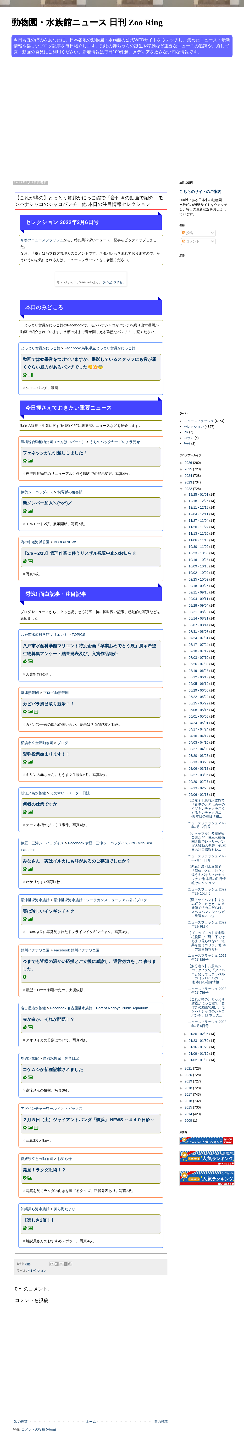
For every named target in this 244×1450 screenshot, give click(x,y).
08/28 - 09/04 (199, 605)
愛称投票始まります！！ (46, 754)
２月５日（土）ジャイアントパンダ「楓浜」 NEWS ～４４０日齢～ (88, 1119)
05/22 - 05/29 (199, 697)
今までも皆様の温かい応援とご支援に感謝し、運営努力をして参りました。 (89, 965)
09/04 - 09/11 (199, 599)
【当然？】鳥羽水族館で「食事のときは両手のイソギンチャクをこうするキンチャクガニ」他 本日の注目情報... (206, 808)
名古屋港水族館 (33, 1008)
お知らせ (64, 1159)
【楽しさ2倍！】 (39, 1220)
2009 (189, 1120)
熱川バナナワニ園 (35, 950)
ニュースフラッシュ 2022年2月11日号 (207, 858)
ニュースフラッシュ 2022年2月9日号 (207, 924)
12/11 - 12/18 (199, 507)
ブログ (62, 743)
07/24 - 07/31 (199, 638)
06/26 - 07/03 (199, 664)
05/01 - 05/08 (199, 716)
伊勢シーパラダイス (37, 492)
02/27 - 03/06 (199, 775)
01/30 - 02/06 (199, 1034)
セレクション (37, 1270)
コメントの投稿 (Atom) (39, 1429)
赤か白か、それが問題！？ (48, 1019)
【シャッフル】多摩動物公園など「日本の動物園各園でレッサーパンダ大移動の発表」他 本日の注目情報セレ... (207, 841)
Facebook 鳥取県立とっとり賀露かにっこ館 (100, 348)
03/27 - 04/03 (199, 749)
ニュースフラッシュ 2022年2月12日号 (207, 825)
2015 (189, 1107)
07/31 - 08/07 (199, 631)
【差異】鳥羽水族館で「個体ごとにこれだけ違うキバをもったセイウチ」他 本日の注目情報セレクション (207, 874)
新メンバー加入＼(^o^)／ (47, 503)
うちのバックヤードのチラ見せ (115, 442)
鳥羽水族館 (30, 1058)
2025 (189, 469)
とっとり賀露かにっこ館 (40, 348)
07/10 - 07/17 (199, 651)
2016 (189, 1101)
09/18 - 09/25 (199, 586)
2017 (189, 1094)
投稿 (187, 233)
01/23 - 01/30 (199, 1041)
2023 (189, 482)
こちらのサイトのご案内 (200, 191)
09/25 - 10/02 (199, 579)
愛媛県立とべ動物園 (37, 1159)
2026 (189, 463)
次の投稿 (21, 1421)
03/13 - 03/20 (199, 762)
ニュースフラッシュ (199, 421)
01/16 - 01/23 (199, 1047)
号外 (187, 443)
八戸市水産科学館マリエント (44, 634)
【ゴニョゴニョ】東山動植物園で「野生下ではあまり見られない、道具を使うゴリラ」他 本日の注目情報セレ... (207, 941)
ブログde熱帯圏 (56, 693)
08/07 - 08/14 (199, 625)
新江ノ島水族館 (33, 793)
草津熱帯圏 (30, 693)
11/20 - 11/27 (199, 527)
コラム (189, 438)
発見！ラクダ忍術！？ (44, 1170)
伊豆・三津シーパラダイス (42, 843)
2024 (189, 476)
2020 (189, 1075)
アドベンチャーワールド (40, 1108)
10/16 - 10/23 (199, 560)
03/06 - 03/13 (199, 768)
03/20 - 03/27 (199, 756)
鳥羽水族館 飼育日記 (61, 1058)
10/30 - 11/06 (199, 547)
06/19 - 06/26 (199, 671)
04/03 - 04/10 (199, 742)
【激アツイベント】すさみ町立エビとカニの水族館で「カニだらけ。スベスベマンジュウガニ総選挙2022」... (206, 908)
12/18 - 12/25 (199, 501)
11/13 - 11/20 (199, 533)
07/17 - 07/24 (199, 645)
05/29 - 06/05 (199, 690)
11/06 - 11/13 (199, 540)
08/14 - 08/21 (199, 618)
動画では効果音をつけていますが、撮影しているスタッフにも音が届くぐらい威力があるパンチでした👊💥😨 (89, 363)
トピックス (74, 1108)
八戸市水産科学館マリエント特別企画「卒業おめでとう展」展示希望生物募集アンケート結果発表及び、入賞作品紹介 (89, 649)
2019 (189, 1081)
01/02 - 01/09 (199, 1060)
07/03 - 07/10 (199, 657)
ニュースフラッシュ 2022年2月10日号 (207, 891)
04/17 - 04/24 (199, 729)
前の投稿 (161, 1421)
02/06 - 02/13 (199, 794)
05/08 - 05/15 (199, 710)
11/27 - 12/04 (199, 520)
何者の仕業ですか (40, 804)
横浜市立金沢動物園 (37, 743)
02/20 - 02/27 (199, 782)
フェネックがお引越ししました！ (55, 452)
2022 (189, 489)
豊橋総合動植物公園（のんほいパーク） (53, 442)
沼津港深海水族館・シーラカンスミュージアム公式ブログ (100, 900)
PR (186, 432)
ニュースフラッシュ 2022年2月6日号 (207, 1024)
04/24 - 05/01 (199, 723)
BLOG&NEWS (66, 542)
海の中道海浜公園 (35, 542)
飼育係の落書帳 (70, 492)
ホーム (91, 1421)
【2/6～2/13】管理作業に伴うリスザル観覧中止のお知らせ (79, 553)
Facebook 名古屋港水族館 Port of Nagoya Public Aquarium (99, 1008)
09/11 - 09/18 (199, 592)
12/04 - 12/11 (199, 514)
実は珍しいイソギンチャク (48, 911)
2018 (189, 1088)
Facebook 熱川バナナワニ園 (77, 950)
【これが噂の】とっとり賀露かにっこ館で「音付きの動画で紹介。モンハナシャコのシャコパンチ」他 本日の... (206, 1007)
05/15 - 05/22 (199, 703)
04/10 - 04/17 (199, 736)
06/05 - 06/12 (199, 684)
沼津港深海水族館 (35, 900)
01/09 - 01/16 (199, 1053)
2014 (189, 1114)
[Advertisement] (53, 118)
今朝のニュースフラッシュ (41, 240)
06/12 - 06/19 (199, 677)
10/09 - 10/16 (199, 566)
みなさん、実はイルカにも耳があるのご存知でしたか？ (76, 861)
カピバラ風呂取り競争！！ (48, 704)
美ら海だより (64, 1209)
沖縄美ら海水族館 (35, 1209)
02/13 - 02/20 (199, 788)
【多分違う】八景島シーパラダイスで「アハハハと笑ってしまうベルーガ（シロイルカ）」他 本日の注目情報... (206, 974)
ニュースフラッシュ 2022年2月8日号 (207, 957)
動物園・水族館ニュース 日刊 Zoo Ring (87, 22)
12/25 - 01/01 (199, 494)
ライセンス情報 (112, 282)
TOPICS (78, 634)
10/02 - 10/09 (199, 573)
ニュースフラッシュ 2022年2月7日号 (207, 991)
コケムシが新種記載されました (53, 1069)
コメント (191, 241)
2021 (189, 1068)
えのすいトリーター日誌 (70, 793)
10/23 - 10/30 (199, 553)
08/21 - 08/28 (199, 612)
